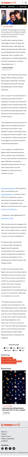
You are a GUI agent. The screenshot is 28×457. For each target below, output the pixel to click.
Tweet (12, 348)
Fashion (3, 6)
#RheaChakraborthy (7, 194)
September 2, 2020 (7, 218)
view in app (23, 6)
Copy (21, 350)
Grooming (11, 6)
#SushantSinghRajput (8, 188)
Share (6, 348)
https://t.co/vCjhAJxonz (9, 209)
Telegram (7, 350)
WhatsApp (20, 348)
